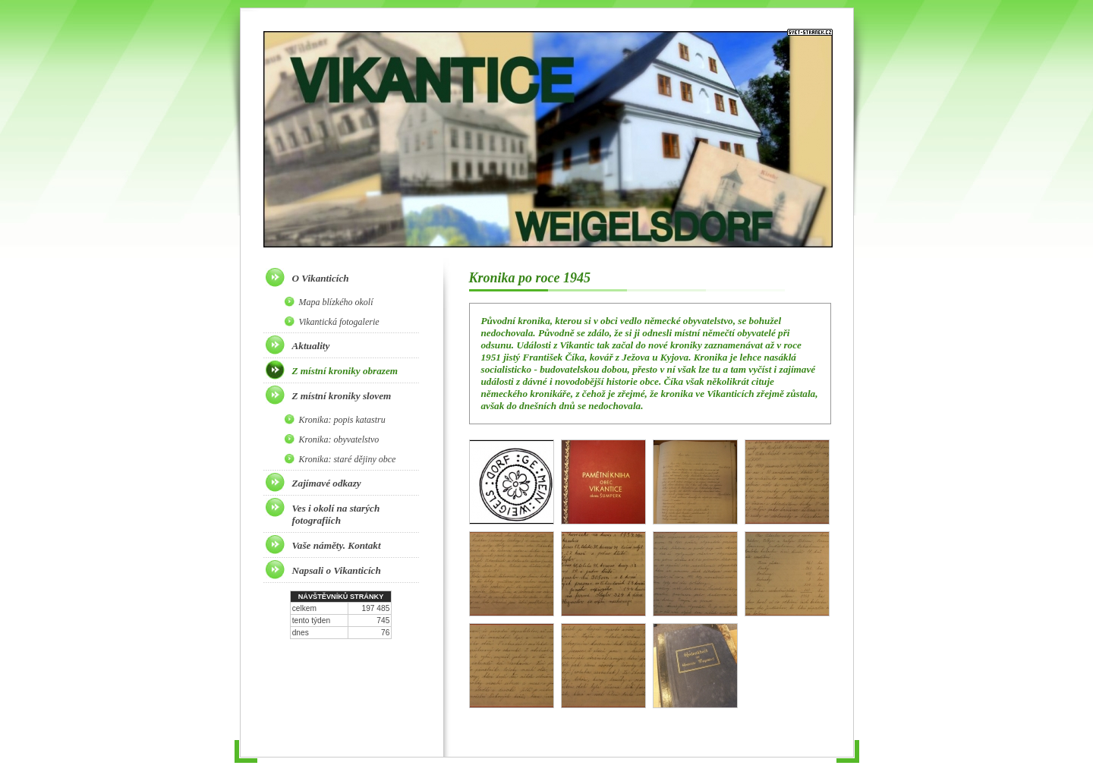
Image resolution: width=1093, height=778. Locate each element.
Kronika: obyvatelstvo (339, 439)
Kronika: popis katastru (342, 419)
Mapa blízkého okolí (336, 302)
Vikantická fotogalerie (339, 322)
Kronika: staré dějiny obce (347, 459)
